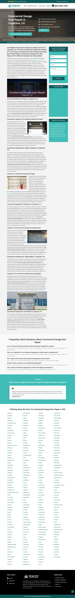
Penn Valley (41, 495)
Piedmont (41, 502)
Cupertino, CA (65, 1)
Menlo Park (41, 415)
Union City (57, 507)
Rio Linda (41, 547)
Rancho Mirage (42, 532)
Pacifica (41, 482)
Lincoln (25, 534)
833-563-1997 (61, 5)
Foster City (26, 450)
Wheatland (57, 532)
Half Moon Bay (27, 475)
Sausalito (57, 460)
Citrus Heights (11, 502)
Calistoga (10, 475)
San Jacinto (57, 430)
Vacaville (57, 512)
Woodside (57, 547)
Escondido (26, 425)
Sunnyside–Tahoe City (59, 485)
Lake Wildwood (27, 524)
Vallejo (56, 515)
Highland (25, 490)
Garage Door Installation (60, 580)
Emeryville (26, 420)
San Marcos (57, 438)
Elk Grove (26, 415)
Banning (10, 440)
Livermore (26, 542)
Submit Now (58, 78)
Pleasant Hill (42, 512)
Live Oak (25, 539)
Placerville (41, 510)
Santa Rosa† (57, 453)
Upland (56, 510)
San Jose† (57, 433)
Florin (25, 438)
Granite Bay (26, 470)
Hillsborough (26, 492)
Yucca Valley (57, 557)
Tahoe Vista (57, 492)
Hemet (25, 482)
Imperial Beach (27, 495)
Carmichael (10, 487)
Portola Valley (42, 522)
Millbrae (41, 420)
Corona (9, 522)
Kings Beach (26, 507)
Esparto (25, 428)
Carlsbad (10, 485)
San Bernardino (58, 418)
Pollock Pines (42, 519)
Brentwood (10, 465)
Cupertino (10, 532)
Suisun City (57, 482)
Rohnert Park (42, 557)
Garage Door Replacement (61, 582)
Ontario (40, 475)
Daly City (10, 534)
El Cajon (10, 562)
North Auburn (42, 458)
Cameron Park (11, 477)
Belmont (10, 450)
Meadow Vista (27, 564)
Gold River (26, 465)
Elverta (25, 418)
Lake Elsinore (27, 519)
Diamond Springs (12, 547)
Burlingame (10, 470)
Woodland (57, 544)
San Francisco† (58, 428)
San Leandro (57, 435)
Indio (25, 500)
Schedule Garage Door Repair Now (20, 34)
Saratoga (57, 458)
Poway (40, 524)
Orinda (40, 480)
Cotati (9, 529)
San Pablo (57, 443)
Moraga (40, 430)
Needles (41, 448)
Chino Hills (10, 497)
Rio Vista (41, 549)
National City (42, 445)
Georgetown (26, 460)
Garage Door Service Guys (37, 60)
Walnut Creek (57, 524)
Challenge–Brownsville (13, 492)
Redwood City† (42, 539)
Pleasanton (41, 515)
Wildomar (57, 534)
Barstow (10, 443)
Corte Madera (11, 527)
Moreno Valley (42, 433)
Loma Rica (26, 547)
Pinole (40, 505)
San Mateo (57, 440)
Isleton (25, 502)
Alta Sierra (10, 420)
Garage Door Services (32, 6)
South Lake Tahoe (58, 472)
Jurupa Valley (27, 505)
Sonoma (56, 470)
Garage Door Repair (59, 578)
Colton (9, 517)
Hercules (26, 485)
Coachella (10, 510)
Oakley (40, 467)
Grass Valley (26, 472)
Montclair (41, 425)
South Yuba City (58, 477)
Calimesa (10, 472)
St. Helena (57, 480)
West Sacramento (58, 529)
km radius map (58, 102)
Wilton (56, 537)
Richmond (41, 544)
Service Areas (42, 6)
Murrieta (41, 440)
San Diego (57, 425)
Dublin (9, 554)
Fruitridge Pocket (27, 455)
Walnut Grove (57, 527)
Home (25, 6)
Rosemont (41, 559)
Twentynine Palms (59, 505)
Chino (9, 495)
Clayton (9, 505)
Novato (40, 462)
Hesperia (26, 487)
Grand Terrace (27, 467)
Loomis (25, 549)
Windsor (56, 539)
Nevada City (41, 450)
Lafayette (26, 517)
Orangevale (41, 477)
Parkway (41, 492)
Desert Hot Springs (12, 544)
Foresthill (26, 448)
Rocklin (40, 554)
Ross (40, 564)
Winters (56, 542)
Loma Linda (26, 544)
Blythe (9, 462)
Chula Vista (10, 500)
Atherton (10, 435)
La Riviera (26, 515)
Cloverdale (10, 507)
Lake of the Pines (27, 522)
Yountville (57, 549)
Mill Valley (41, 418)
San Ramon (57, 448)
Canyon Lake (11, 482)
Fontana (25, 443)
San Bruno (57, 420)
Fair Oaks (26, 430)
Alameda (10, 415)
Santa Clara (57, 450)
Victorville (57, 517)
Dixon (9, 549)
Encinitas (26, 423)
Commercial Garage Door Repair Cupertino (30, 42)
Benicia (9, 455)
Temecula (57, 495)
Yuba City (57, 552)
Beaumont (10, 448)
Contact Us (48, 6)
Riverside (41, 552)
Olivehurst (41, 472)
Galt (24, 458)
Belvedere (10, 453)
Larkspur (25, 527)
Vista (56, 522)
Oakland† (41, 465)
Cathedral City (11, 490)
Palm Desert (41, 485)
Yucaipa (56, 554)
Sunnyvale (57, 487)
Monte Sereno (42, 428)
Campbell (10, 480)
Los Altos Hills (27, 554)
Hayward (25, 477)
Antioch (9, 428)
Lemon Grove (26, 529)
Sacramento (57, 413)
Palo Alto (41, 490)
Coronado (10, 524)
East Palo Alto (11, 557)
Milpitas (41, 423)
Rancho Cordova (42, 527)
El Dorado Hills (27, 413)
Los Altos (26, 552)
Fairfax (25, 433)
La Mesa (25, 510)
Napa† (40, 443)
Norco (40, 455)
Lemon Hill (26, 532)
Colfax (9, 512)
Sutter (56, 490)
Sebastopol (57, 462)
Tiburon (56, 497)
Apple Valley (10, 430)
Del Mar (10, 542)
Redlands (41, 537)
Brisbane (10, 467)
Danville (10, 537)
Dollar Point (10, 552)
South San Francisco (59, 475)
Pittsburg (41, 507)
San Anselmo (57, 415)
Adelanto (10, 413)
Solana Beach (58, 467)
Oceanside (41, 470)
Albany (9, 418)
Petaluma (41, 500)
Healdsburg (26, 480)
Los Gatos (26, 557)
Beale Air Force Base (12, 445)
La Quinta (26, 512)
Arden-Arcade (11, 433)
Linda (25, 537)
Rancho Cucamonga (43, 529)
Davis (9, 539)
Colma (9, 515)
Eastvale (10, 559)
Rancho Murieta (42, 534)
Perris (40, 497)
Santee (56, 455)
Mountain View (42, 438)
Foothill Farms (27, 445)
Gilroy (25, 462)
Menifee (41, 413)
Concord (10, 519)
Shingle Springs (58, 465)
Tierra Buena (57, 500)
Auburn (9, 438)
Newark (40, 453)
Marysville (26, 562)
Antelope (10, 425)
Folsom (25, 440)
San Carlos (57, 423)
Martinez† (26, 559)
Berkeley (10, 458)
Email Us (11, 578)
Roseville (41, 562)
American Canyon (12, 423)
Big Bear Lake (11, 460)
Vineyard (56, 519)
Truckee (56, 502)
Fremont (25, 453)
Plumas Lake (42, 517)
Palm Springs (42, 487)
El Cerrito (10, 564)
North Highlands (42, 460)
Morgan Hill (41, 435)
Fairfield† (26, 435)
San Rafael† (57, 445)
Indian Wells (26, 497)
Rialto (40, 542)
